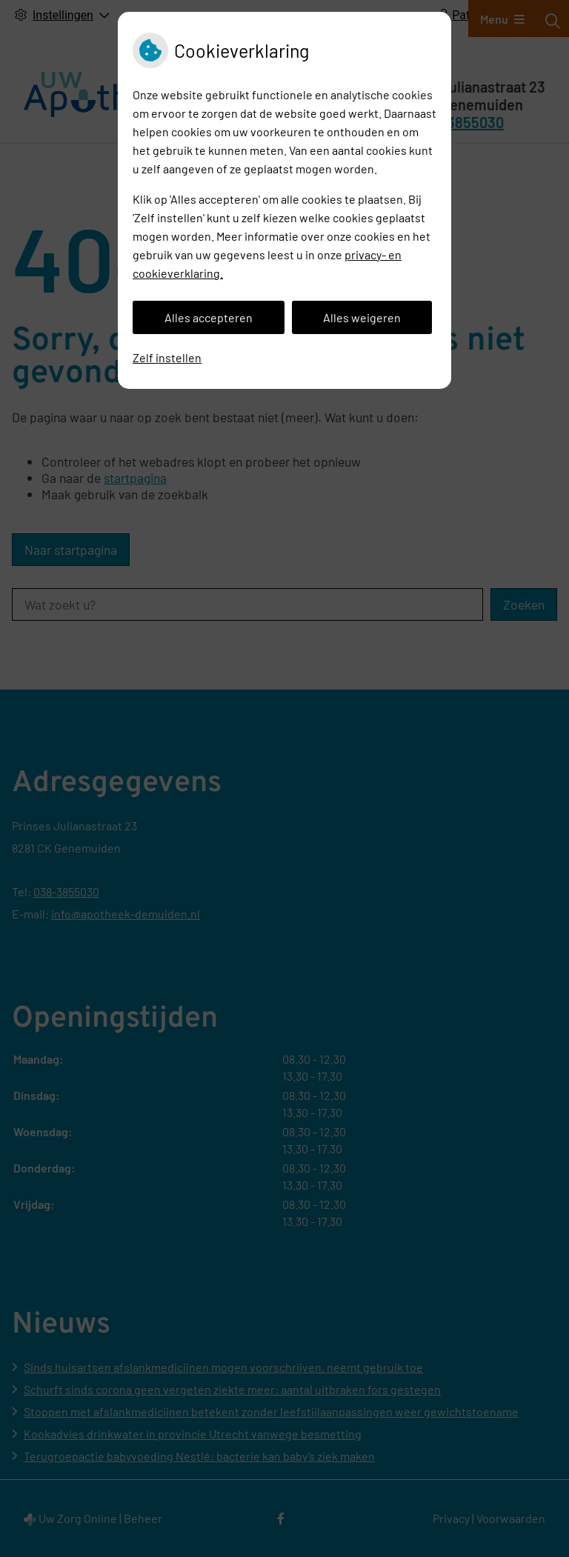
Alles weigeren (362, 317)
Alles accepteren (208, 317)
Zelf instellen (167, 357)
